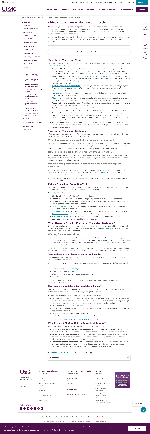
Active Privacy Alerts (104, 417)
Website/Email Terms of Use (50, 417)
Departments (71, 381)
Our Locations (28, 126)
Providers (145, 36)
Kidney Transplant (30, 42)
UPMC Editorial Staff (59, 353)
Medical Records (43, 388)
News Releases (71, 397)
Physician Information (73, 373)
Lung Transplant (30, 53)
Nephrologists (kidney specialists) (66, 86)
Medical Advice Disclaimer (70, 417)
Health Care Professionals (101, 2)
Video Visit (145, 45)
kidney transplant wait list (58, 245)
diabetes (70, 271)
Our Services (27, 32)
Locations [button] (91, 10)
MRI (56, 206)
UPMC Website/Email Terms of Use (35, 427)
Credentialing (71, 383)
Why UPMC (98, 373)
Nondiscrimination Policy (103, 402)
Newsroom (84, 2)
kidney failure (107, 228)
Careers (74, 2)
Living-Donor (28, 49)
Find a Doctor (51, 10)
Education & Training (73, 378)
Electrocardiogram (59, 211)
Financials (98, 385)
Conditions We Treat (30, 29)
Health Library (43, 400)
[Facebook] (21, 408)
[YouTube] (38, 408)
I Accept (137, 428)
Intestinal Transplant (31, 39)
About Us (118, 2)
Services (41, 385)
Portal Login (145, 55)
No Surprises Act (44, 390)
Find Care (145, 27)
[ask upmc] (143, 409)
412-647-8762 (24, 384)
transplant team (54, 66)
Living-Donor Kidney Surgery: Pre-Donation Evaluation (33, 96)
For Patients (27, 119)
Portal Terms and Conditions (64, 427)
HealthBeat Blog (100, 390)
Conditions (65, 10)
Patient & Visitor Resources (47, 381)
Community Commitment (103, 383)
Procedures (28, 67)
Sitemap (116, 417)
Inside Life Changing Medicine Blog (77, 394)
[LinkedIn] (28, 408)
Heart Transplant (30, 35)
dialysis (77, 269)
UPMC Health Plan (101, 398)
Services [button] (77, 10)
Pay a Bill (41, 378)
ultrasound (65, 206)
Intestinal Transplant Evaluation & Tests (32, 80)
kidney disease (105, 172)
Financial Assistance (45, 395)
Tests (26, 71)
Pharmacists (57, 98)
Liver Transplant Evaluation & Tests (34, 90)
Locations (42, 376)
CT (53, 206)
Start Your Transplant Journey (89, 52)
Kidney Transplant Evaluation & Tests (31, 85)
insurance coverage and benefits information (95, 76)
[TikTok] (42, 408)
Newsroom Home (72, 392)
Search (140, 2)
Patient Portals (127, 10)
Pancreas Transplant (31, 60)
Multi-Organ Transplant (32, 57)
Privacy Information (88, 417)
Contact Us (129, 2)
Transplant (26, 22)
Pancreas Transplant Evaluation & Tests (32, 114)
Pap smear (70, 216)
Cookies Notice (88, 427)
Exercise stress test (60, 214)
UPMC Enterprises (100, 395)
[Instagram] (24, 408)
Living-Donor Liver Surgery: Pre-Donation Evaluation (33, 103)
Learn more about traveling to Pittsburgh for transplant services (73, 319)
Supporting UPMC (100, 388)
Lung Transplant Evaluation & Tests (31, 109)
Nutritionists (57, 93)
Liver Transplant (29, 46)
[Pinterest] (31, 408)
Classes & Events (44, 398)
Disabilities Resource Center (47, 383)
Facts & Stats (99, 376)
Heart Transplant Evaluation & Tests (31, 75)
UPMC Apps (99, 393)
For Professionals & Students (33, 122)
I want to (142, 10)
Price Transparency (44, 393)
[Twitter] (35, 408)
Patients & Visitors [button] (108, 10)
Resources (70, 376)
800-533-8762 (8, 2)
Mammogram (57, 216)
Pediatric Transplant (31, 64)
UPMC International (101, 400)
